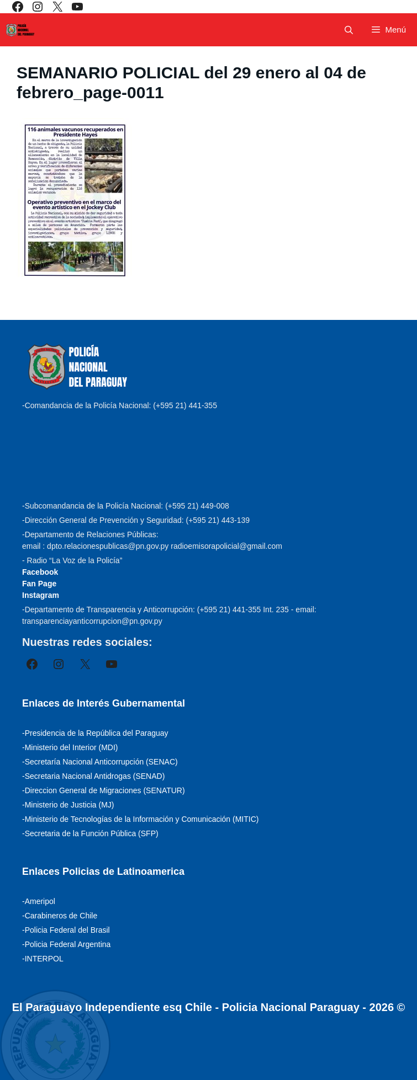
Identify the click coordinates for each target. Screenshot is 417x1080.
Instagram (40, 595)
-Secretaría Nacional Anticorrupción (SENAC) (100, 761)
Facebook (40, 572)
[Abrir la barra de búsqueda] (349, 30)
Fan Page (39, 583)
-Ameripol (38, 901)
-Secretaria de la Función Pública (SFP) (90, 833)
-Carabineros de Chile (59, 915)
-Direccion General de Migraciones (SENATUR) (103, 790)
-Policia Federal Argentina (66, 944)
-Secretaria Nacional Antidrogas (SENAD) (93, 776)
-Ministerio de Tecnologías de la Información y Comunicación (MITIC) (140, 819)
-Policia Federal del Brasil (66, 930)
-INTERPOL (43, 958)
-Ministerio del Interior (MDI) (70, 747)
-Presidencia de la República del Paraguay (95, 733)
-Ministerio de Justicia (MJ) (68, 804)
